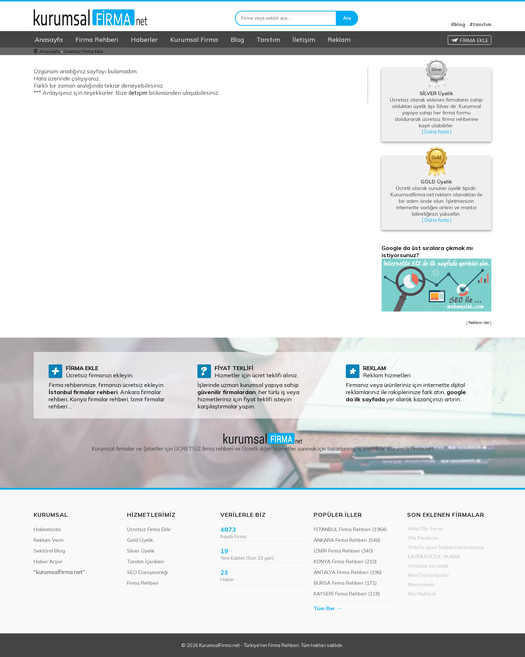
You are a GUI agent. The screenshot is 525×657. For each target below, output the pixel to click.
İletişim (304, 39)
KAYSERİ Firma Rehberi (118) (347, 593)
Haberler (144, 39)
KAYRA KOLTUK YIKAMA (434, 556)
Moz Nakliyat (422, 594)
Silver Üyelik (140, 551)
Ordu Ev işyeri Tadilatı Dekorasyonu (446, 547)
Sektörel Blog (49, 551)
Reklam (339, 39)
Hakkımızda (47, 529)
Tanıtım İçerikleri (145, 561)
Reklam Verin (49, 540)
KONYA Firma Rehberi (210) (345, 561)
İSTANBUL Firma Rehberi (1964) (350, 529)
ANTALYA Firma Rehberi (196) (348, 572)
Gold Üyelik (140, 540)
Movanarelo (421, 584)
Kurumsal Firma (194, 39)
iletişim (137, 92)
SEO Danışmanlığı (147, 572)
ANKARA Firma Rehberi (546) (347, 540)
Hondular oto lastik (428, 566)
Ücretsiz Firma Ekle (83, 51)
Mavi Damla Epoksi (428, 575)
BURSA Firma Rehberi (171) (345, 583)
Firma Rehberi (96, 39)
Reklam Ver (478, 322)
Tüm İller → (328, 608)
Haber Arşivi (48, 561)
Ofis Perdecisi (423, 538)
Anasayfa (49, 39)
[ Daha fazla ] (436, 131)
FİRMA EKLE (470, 40)
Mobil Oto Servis (425, 528)
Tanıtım (268, 39)
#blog (458, 24)
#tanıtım (480, 24)
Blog (237, 39)
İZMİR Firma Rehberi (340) (343, 551)
